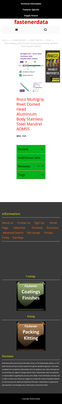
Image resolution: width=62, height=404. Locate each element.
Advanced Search (13, 233)
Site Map (17, 237)
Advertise (19, 228)
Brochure (52, 228)
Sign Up (39, 223)
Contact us (23, 223)
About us (7, 223)
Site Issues (33, 233)
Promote (37, 228)
